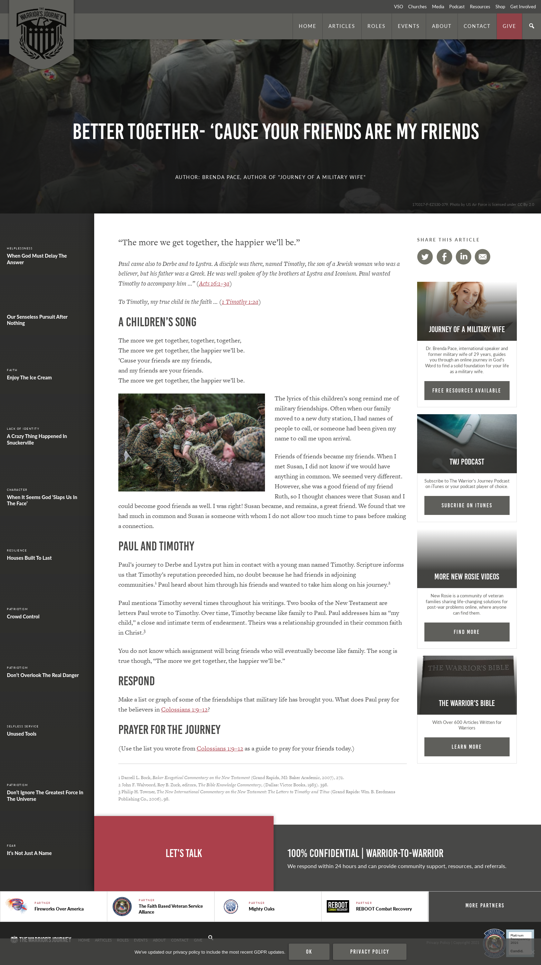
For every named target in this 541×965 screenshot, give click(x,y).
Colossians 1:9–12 (184, 709)
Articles (341, 25)
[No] (532, 951)
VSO (398, 6)
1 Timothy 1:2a (240, 301)
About (442, 25)
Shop (500, 6)
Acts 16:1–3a (214, 283)
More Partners (484, 905)
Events (409, 25)
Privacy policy (369, 951)
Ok (309, 951)
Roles (376, 25)
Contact (477, 25)
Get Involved (523, 6)
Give (509, 25)
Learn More (467, 747)
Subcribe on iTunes (467, 505)
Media (438, 6)
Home (307, 25)
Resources (480, 6)
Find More (467, 632)
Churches (417, 6)
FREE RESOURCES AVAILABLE (466, 390)
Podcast (457, 6)
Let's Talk (184, 853)
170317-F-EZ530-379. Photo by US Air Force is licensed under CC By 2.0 (473, 204)
